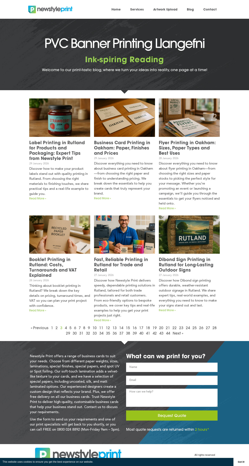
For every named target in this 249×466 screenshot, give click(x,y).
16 (134, 327)
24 (188, 327)
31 (81, 333)
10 (94, 327)
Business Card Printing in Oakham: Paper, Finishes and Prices (122, 148)
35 (108, 333)
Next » (178, 333)
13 (114, 327)
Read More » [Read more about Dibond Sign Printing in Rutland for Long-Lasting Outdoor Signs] (167, 310)
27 (208, 327)
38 (128, 333)
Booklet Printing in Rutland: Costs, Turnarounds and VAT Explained (53, 267)
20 (161, 327)
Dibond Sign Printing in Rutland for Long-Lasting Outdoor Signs (186, 265)
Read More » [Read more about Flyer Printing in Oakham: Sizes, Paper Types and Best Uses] (167, 208)
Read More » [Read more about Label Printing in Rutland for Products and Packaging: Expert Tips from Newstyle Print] (37, 198)
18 (148, 327)
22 (174, 327)
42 (155, 333)
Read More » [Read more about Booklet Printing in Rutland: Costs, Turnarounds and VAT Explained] (37, 310)
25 (194, 327)
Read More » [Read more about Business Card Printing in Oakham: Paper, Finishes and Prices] (102, 198)
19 (154, 327)
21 (168, 327)
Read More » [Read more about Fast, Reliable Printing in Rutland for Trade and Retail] (102, 320)
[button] (94, 462)
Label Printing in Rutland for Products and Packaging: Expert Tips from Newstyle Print (57, 150)
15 (128, 327)
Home (116, 9)
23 (181, 327)
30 (75, 333)
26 (201, 327)
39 (135, 333)
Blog (190, 9)
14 (121, 327)
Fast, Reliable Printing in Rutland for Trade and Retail (121, 265)
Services (137, 9)
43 (161, 333)
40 (141, 333)
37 (121, 333)
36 (115, 333)
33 (95, 333)
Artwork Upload (165, 9)
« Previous (39, 327)
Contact (210, 9)
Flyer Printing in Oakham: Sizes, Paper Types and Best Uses (187, 148)
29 (68, 333)
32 (88, 333)
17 (141, 327)
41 (148, 333)
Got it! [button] (241, 462)
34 (101, 333)
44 (168, 333)
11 (101, 327)
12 (108, 327)
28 (214, 327)
